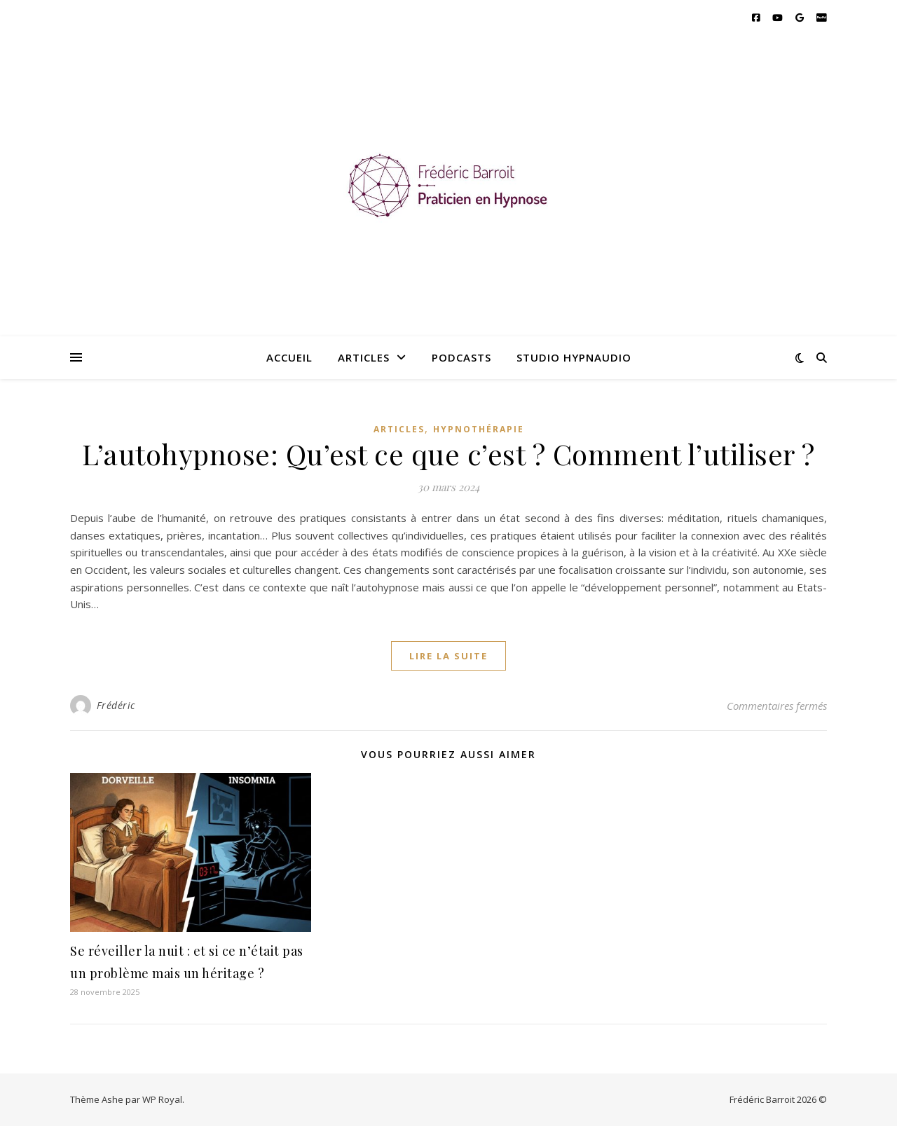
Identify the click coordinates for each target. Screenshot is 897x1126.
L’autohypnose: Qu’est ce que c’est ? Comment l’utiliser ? (448, 453)
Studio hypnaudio (573, 357)
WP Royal (162, 1099)
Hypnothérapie (478, 429)
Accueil (289, 357)
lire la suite (448, 656)
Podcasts (461, 357)
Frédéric (116, 705)
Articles (364, 357)
